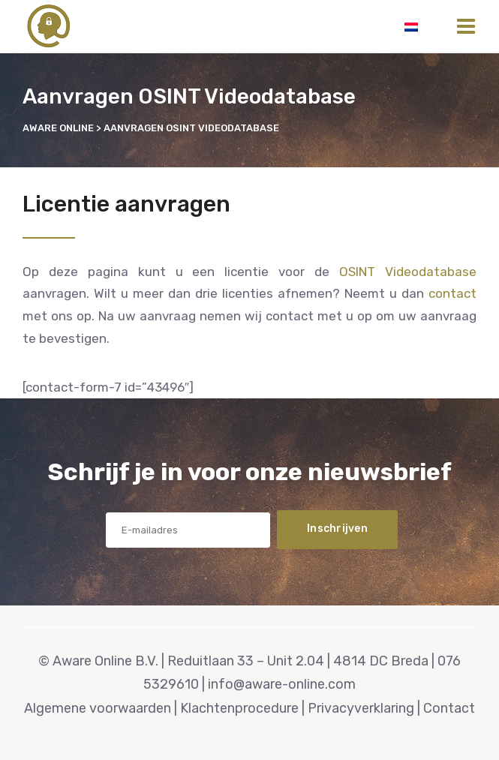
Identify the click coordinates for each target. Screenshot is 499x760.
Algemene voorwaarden (97, 708)
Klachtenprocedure (239, 708)
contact (452, 293)
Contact (449, 708)
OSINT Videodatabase (407, 271)
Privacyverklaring (361, 708)
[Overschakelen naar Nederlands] (411, 26)
